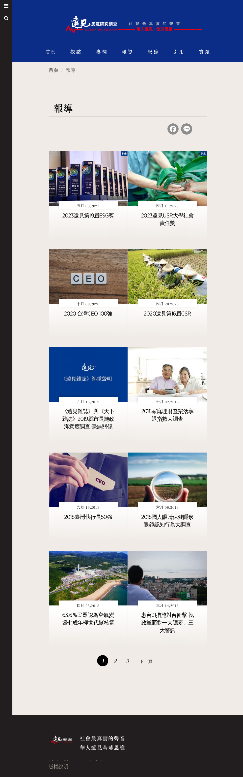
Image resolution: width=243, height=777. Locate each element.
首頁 (50, 51)
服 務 (152, 51)
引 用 (178, 51)
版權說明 (58, 767)
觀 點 (75, 51)
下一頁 (145, 661)
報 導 (127, 51)
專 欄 (101, 51)
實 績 (204, 51)
